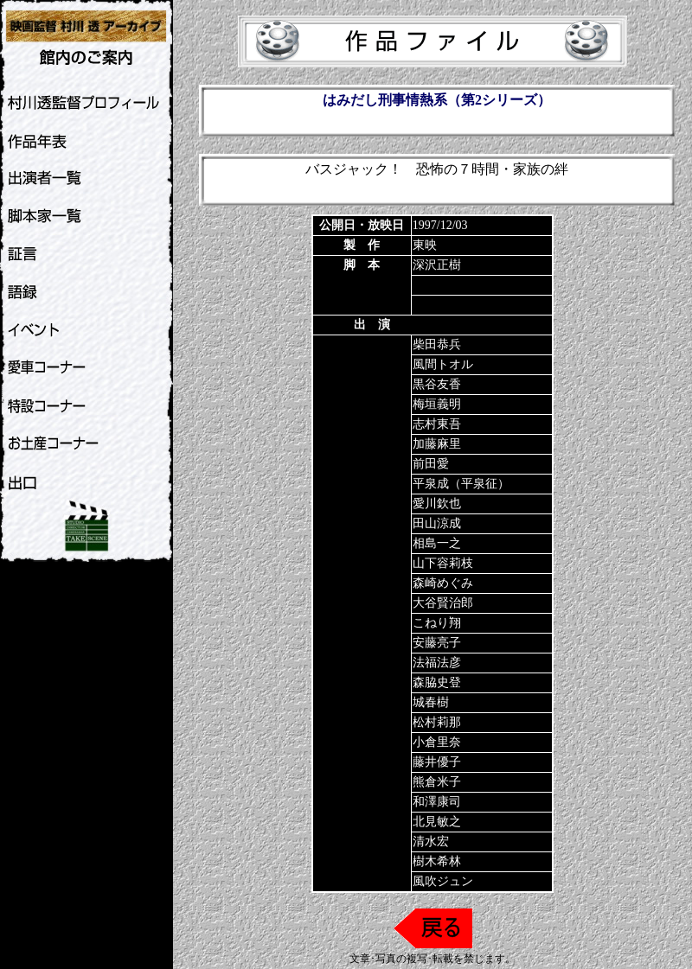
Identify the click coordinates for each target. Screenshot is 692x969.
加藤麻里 (437, 443)
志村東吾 (437, 424)
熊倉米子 (437, 781)
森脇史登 (437, 682)
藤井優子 (437, 761)
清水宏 (431, 841)
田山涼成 (437, 523)
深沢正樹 (437, 264)
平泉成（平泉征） (461, 483)
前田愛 (431, 463)
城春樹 (431, 702)
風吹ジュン (443, 881)
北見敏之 (437, 821)
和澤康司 (437, 801)
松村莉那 (437, 722)
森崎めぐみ (443, 583)
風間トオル (443, 364)
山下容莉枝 (443, 563)
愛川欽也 (437, 503)
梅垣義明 (437, 404)
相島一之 (437, 543)
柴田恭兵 (437, 344)
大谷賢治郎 (443, 602)
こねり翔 (437, 622)
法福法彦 (437, 662)
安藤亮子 (437, 642)
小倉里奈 (437, 742)
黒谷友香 (437, 384)
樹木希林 (437, 861)
